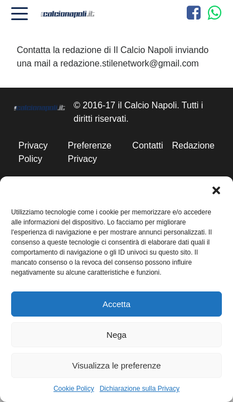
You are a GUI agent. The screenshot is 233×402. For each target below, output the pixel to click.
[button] (216, 190)
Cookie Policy (74, 389)
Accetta (116, 304)
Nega (116, 334)
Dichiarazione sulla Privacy (139, 389)
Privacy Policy (32, 152)
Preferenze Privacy (89, 152)
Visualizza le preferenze (116, 365)
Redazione (193, 145)
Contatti (147, 145)
